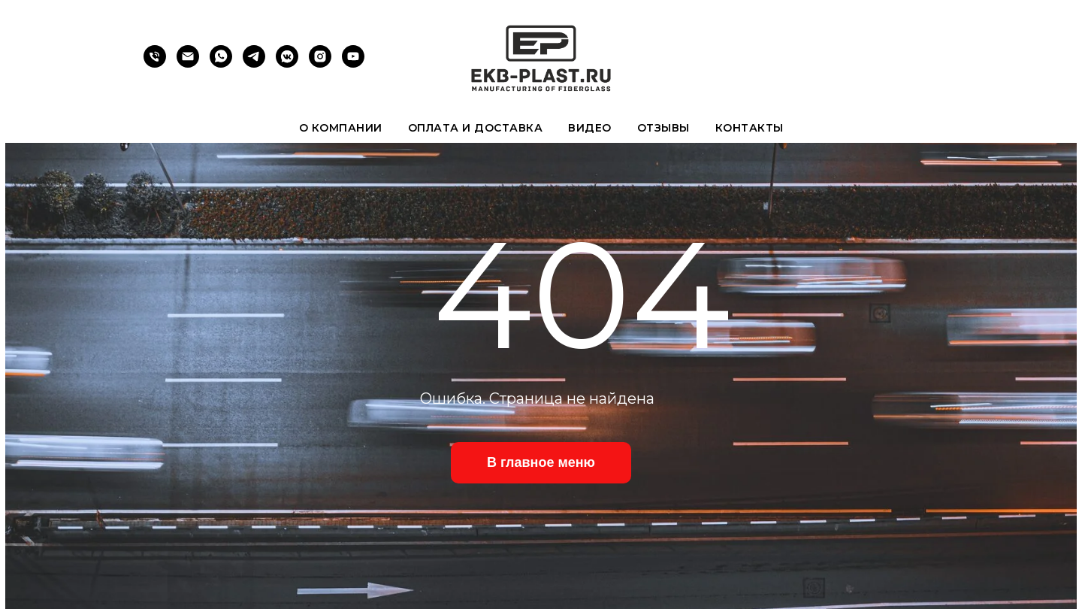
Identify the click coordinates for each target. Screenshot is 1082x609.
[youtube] (353, 63)
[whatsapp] (221, 63)
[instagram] (320, 63)
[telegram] (254, 63)
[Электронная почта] (188, 63)
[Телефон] (155, 63)
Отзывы (663, 128)
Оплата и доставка (475, 128)
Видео (590, 128)
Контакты (749, 128)
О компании (340, 128)
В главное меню (541, 462)
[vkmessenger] (287, 63)
